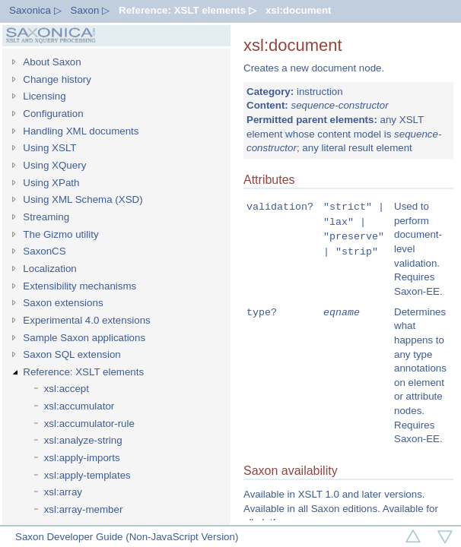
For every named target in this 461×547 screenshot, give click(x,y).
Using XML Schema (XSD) (82, 199)
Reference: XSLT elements (83, 372)
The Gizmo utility (60, 234)
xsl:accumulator (79, 406)
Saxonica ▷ (35, 10)
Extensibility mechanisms (79, 286)
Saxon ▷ (90, 10)
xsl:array (63, 492)
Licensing (44, 96)
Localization (49, 268)
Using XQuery (54, 165)
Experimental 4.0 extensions (86, 320)
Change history (57, 79)
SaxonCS (44, 251)
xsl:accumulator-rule (89, 423)
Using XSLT (49, 147)
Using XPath (51, 182)
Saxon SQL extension (71, 354)
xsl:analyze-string (83, 440)
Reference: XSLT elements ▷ (187, 10)
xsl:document (298, 10)
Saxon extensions (63, 302)
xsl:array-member (83, 509)
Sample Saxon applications (84, 337)
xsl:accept (66, 388)
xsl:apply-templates (87, 475)
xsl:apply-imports (82, 457)
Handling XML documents (80, 131)
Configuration (53, 113)
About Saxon (52, 62)
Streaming (46, 217)
